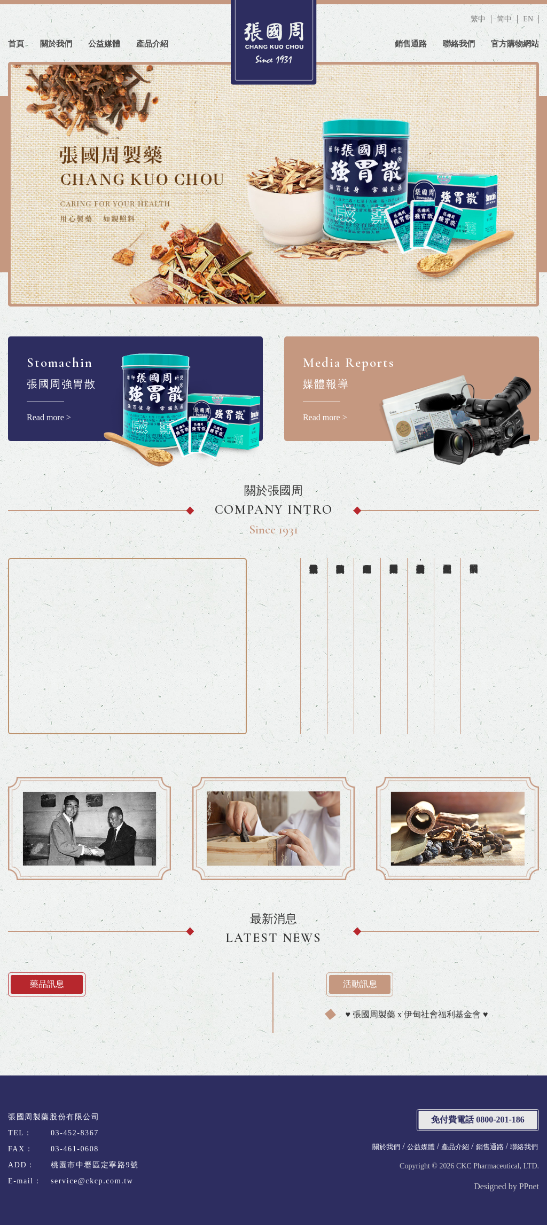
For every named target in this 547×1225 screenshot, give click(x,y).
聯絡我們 (459, 44)
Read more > (135, 388)
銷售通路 (411, 44)
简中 (504, 19)
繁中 (478, 19)
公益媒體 (104, 44)
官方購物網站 (515, 44)
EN (528, 19)
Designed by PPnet (506, 1186)
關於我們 (56, 44)
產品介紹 (152, 44)
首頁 (16, 44)
